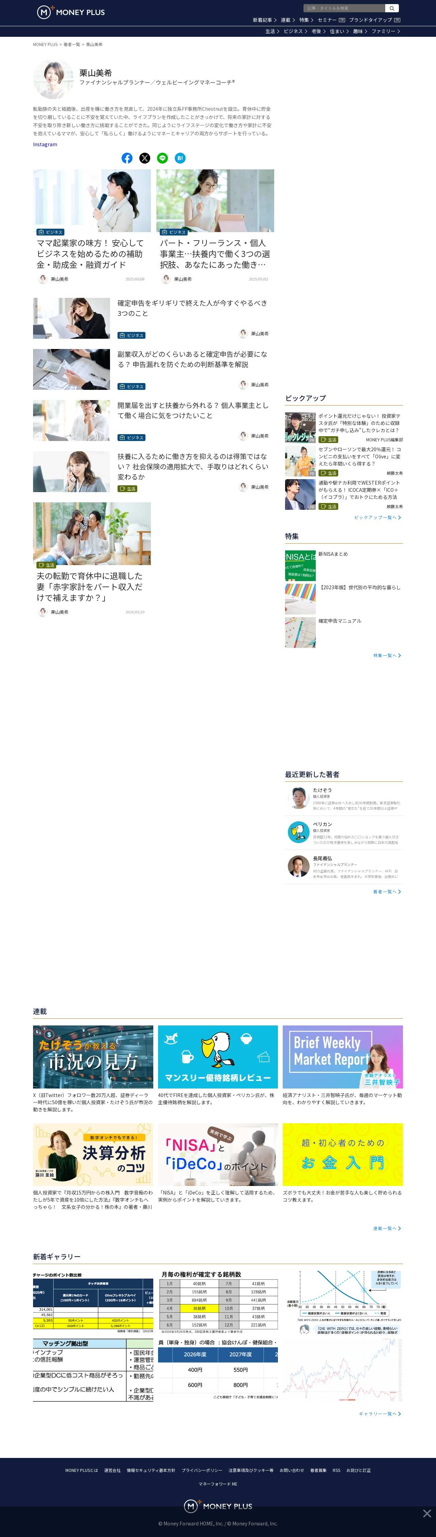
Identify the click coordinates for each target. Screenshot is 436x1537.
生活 (272, 31)
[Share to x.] (144, 158)
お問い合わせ (292, 1470)
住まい (339, 31)
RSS (336, 1470)
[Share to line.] (162, 158)
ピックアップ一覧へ (375, 517)
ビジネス (295, 31)
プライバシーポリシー (202, 1470)
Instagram (45, 144)
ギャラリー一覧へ (378, 1413)
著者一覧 (72, 44)
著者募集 (318, 1470)
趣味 (360, 31)
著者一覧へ (385, 891)
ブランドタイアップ (374, 19)
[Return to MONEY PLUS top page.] (71, 12)
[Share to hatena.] (180, 158)
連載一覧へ (385, 1228)
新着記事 (265, 19)
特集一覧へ (385, 655)
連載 (288, 19)
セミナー (331, 19)
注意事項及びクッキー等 (251, 1470)
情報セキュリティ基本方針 (151, 1470)
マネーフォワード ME (218, 1484)
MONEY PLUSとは (81, 1470)
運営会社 (112, 1470)
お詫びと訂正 (358, 1470)
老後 (319, 31)
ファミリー (386, 31)
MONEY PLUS (45, 44)
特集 (306, 19)
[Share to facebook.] (127, 158)
